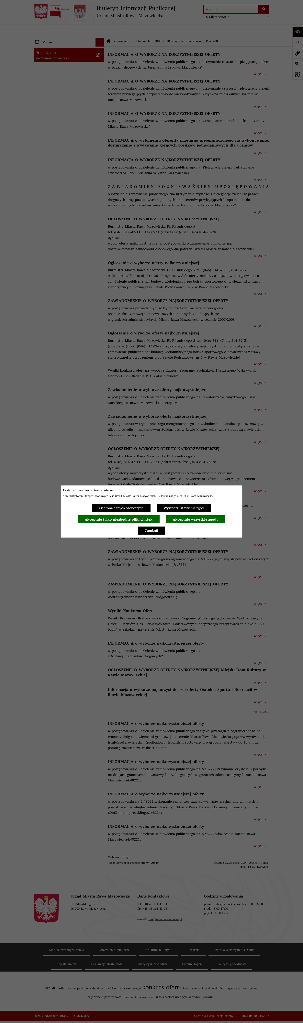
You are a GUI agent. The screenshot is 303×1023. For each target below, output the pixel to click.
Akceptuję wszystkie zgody (195, 519)
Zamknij (151, 530)
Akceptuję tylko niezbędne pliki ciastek (118, 519)
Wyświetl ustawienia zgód (184, 508)
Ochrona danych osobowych (121, 508)
